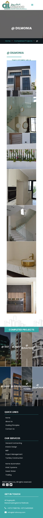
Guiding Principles (12, 425)
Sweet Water (10, 471)
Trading (8, 475)
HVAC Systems (11, 467)
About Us (9, 421)
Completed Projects (23, 41)
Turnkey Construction (14, 458)
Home (7, 41)
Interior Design (11, 447)
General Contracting (13, 443)
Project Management (13, 454)
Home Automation (12, 464)
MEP (7, 450)
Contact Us (9, 429)
